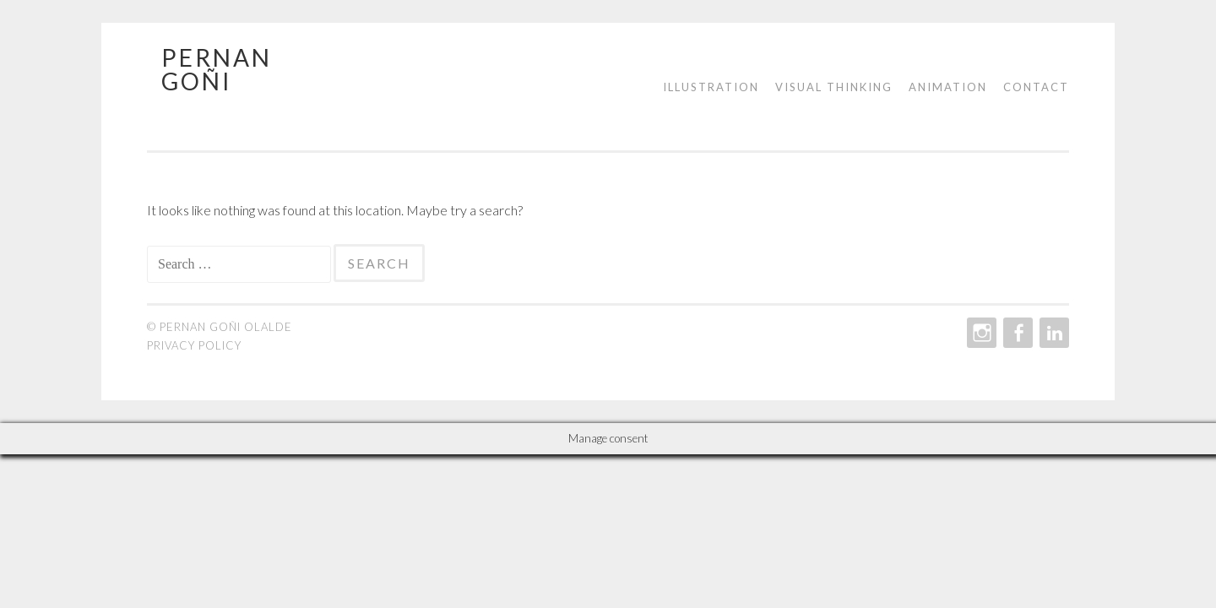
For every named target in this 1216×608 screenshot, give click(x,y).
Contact (1036, 87)
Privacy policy (194, 345)
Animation (948, 87)
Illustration (711, 87)
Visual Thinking (834, 87)
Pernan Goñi (216, 69)
